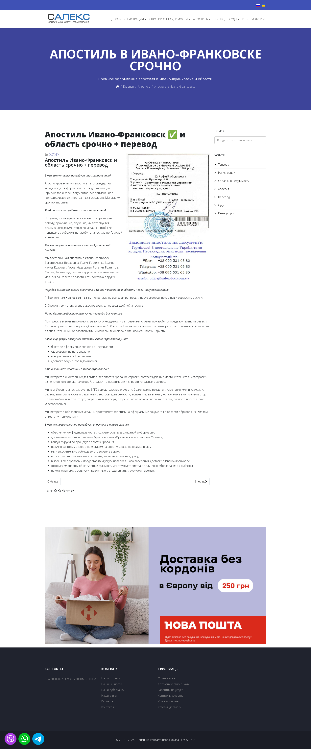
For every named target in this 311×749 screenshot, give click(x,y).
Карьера (107, 701)
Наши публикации (113, 690)
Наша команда (111, 678)
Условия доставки (169, 707)
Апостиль (200, 19)
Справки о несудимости (168, 19)
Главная (128, 86)
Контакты (107, 707)
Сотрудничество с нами (173, 684)
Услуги (54, 154)
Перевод (220, 19)
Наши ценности (111, 684)
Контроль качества (170, 695)
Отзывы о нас (167, 678)
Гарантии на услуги (170, 690)
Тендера (112, 19)
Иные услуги (252, 19)
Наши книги (109, 695)
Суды (233, 19)
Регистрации (134, 19)
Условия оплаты (168, 701)
